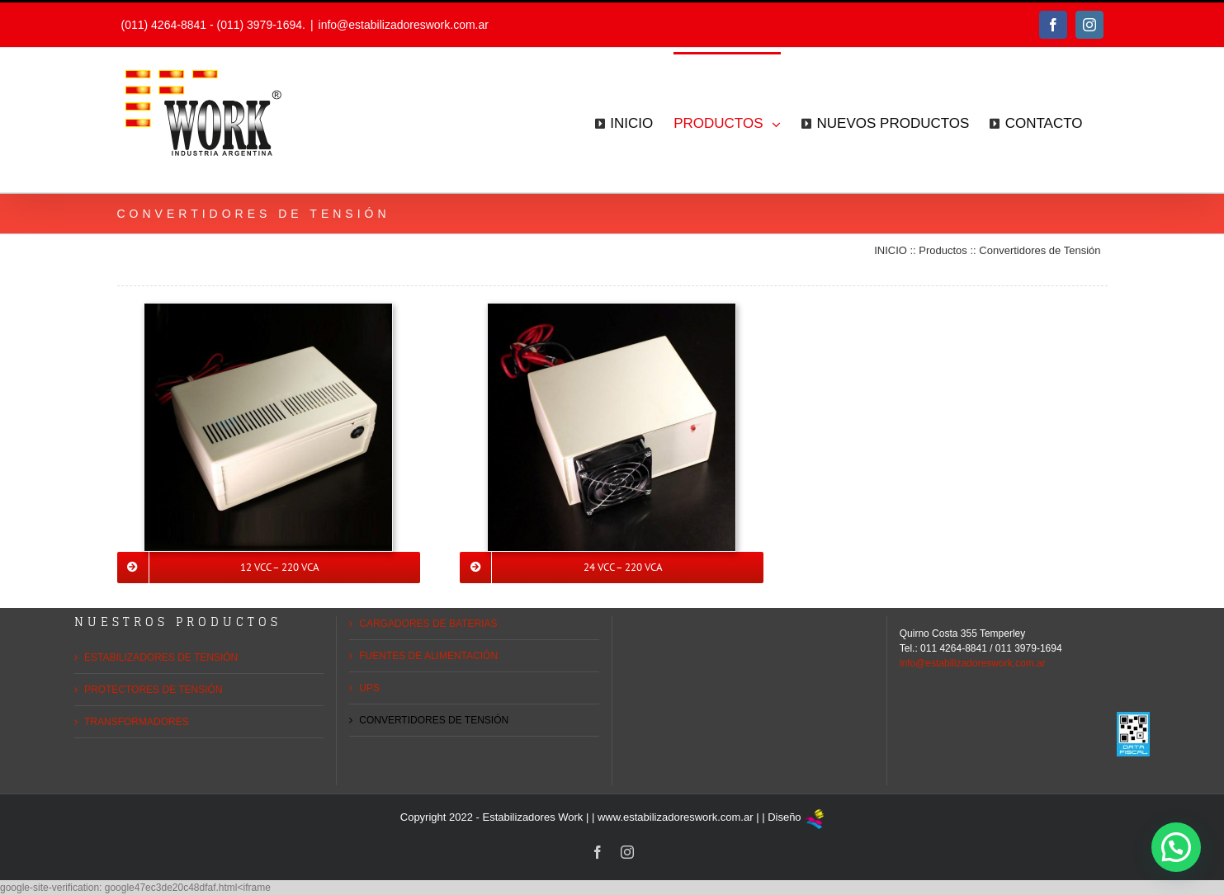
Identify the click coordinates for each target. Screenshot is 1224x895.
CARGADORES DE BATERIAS (428, 623)
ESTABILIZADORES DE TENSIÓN (161, 657)
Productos (943, 250)
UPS (369, 688)
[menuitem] (624, 122)
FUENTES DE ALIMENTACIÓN (428, 656)
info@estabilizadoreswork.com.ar (404, 24)
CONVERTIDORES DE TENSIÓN (433, 720)
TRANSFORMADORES (136, 722)
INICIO (890, 250)
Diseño (784, 817)
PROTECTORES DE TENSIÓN (153, 689)
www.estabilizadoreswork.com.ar (676, 817)
